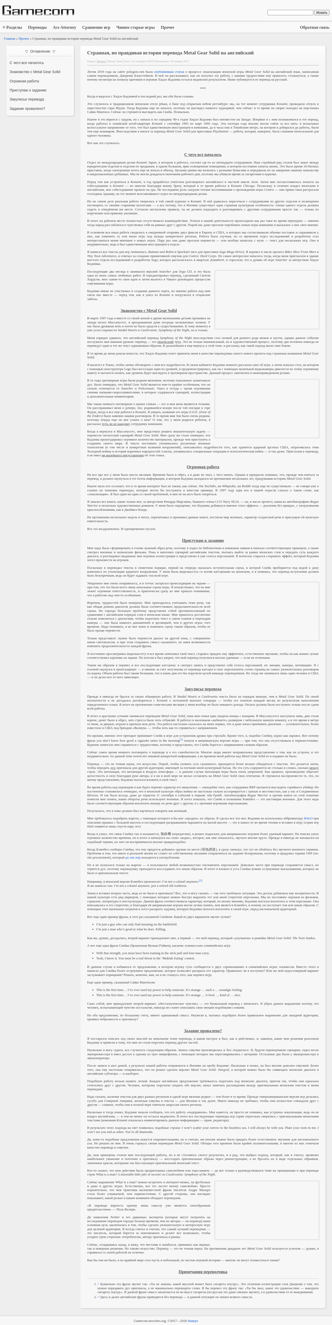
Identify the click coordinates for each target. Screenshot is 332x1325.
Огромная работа (24, 81)
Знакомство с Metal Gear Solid (35, 72)
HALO (308, 818)
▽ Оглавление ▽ (40, 51)
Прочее (24, 38)
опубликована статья (169, 72)
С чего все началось (27, 63)
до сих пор (133, 857)
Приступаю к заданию (28, 90)
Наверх (193, 1321)
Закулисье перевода (27, 99)
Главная (9, 38)
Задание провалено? (27, 109)
